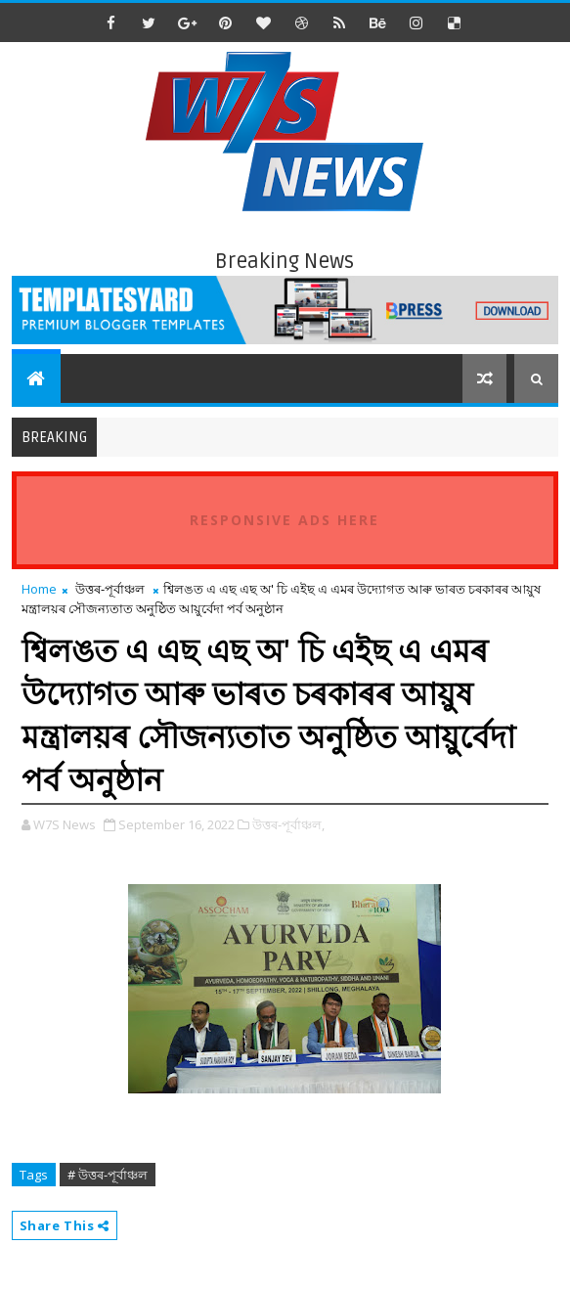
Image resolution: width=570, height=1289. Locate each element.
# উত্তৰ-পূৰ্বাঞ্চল (107, 1174)
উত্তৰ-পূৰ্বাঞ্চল (110, 589)
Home (39, 589)
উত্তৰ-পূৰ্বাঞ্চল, (288, 824)
